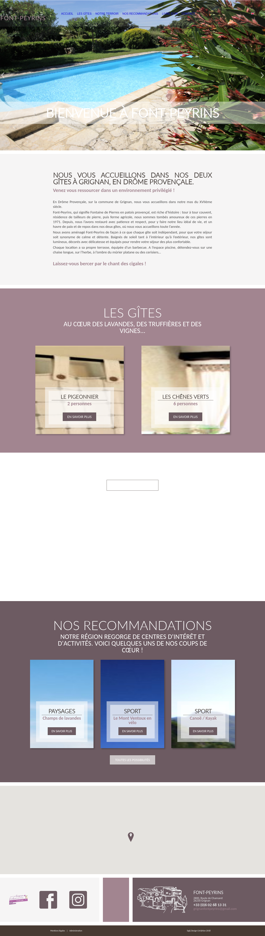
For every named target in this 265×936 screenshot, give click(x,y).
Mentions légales (57, 930)
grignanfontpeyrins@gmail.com (215, 909)
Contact (205, 13)
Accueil (76, 13)
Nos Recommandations (154, 13)
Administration (75, 930)
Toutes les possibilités (132, 760)
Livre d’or (184, 13)
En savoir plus (79, 416)
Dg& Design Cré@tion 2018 (199, 930)
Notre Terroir (119, 13)
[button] (2, 75)
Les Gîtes (95, 13)
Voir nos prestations (132, 485)
